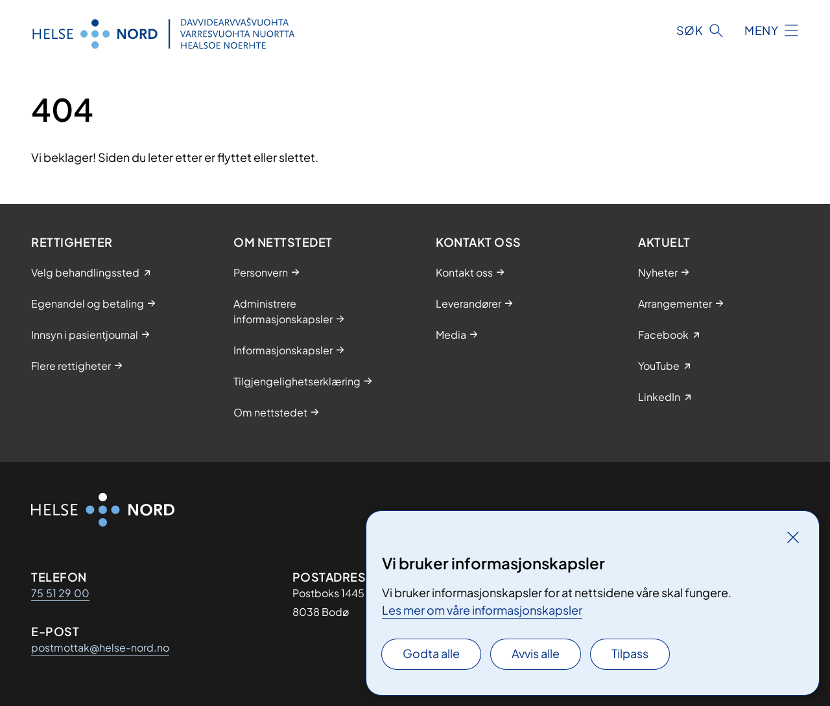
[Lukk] (793, 537)
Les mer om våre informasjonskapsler (482, 609)
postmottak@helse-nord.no (100, 647)
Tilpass (629, 653)
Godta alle (431, 653)
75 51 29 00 (60, 593)
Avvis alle (536, 653)
